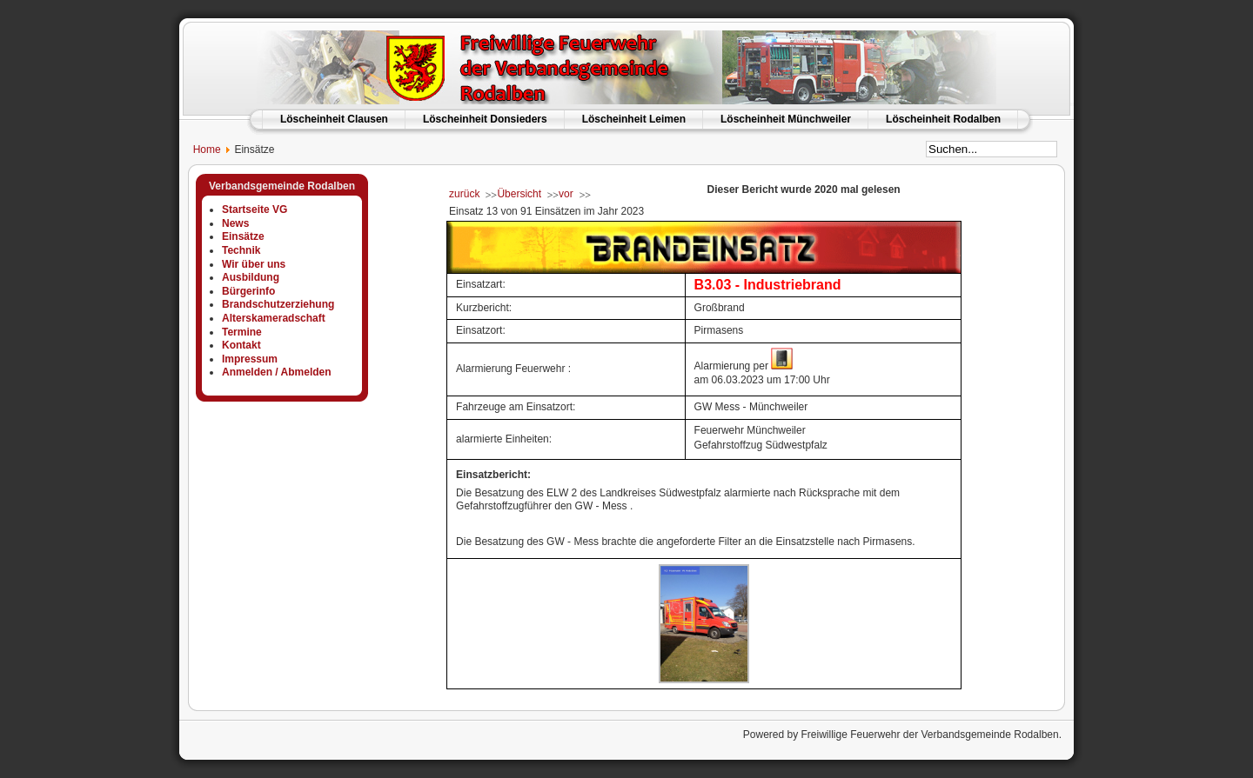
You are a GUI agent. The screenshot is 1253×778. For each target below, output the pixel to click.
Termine (242, 332)
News (235, 223)
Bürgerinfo (248, 291)
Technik (241, 250)
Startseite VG (254, 209)
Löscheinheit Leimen (634, 119)
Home (199, 149)
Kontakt (241, 345)
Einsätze (243, 236)
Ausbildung (250, 277)
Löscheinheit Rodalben (943, 119)
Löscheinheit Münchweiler (785, 119)
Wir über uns (253, 264)
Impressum (250, 359)
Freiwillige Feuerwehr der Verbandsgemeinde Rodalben (929, 734)
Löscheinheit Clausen (334, 119)
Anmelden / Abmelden (277, 372)
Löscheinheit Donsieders (485, 119)
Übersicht (519, 194)
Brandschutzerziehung (278, 304)
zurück (464, 194)
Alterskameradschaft (273, 318)
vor (566, 194)
